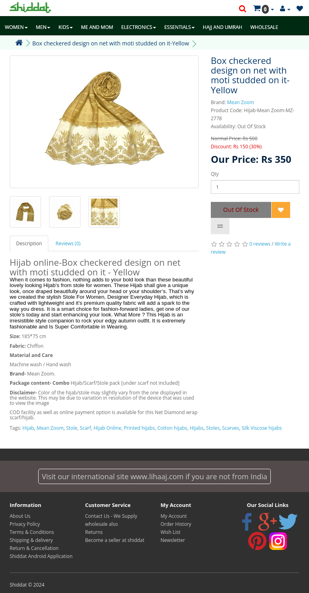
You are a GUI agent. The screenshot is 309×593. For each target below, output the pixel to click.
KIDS (65, 27)
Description (29, 243)
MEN (43, 27)
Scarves (230, 428)
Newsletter (173, 540)
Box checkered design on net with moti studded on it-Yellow (110, 43)
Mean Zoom (240, 102)
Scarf (85, 428)
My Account (174, 516)
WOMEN (16, 27)
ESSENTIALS (179, 27)
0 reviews (259, 243)
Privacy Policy (25, 524)
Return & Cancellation (34, 548)
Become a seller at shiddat (114, 540)
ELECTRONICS (138, 27)
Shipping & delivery (31, 540)
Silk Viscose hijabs (262, 428)
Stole (71, 428)
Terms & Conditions (32, 532)
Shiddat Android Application (41, 556)
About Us (20, 516)
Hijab (28, 428)
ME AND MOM (97, 27)
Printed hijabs (139, 428)
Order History (176, 524)
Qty (215, 173)
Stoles (213, 428)
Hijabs (197, 428)
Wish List (171, 532)
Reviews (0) (68, 243)
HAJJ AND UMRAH (222, 27)
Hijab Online (108, 428)
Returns (94, 532)
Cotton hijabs (172, 428)
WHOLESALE (264, 27)
